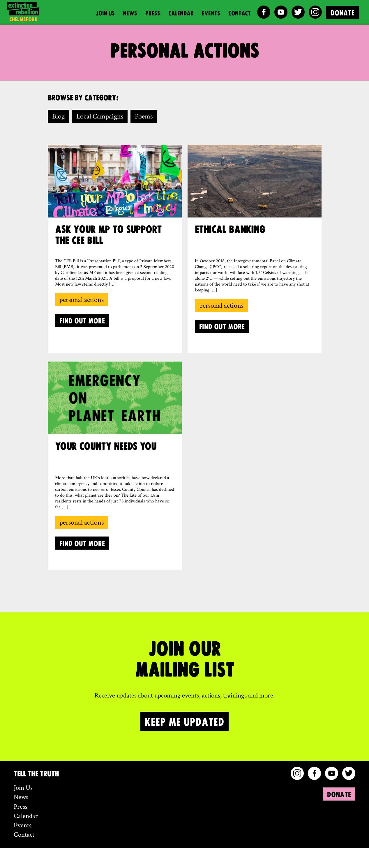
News (130, 13)
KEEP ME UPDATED (184, 721)
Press (152, 13)
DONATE (342, 12)
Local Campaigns (99, 116)
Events (211, 13)
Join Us (105, 13)
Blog (58, 116)
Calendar (181, 13)
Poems (144, 116)
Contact (239, 13)
